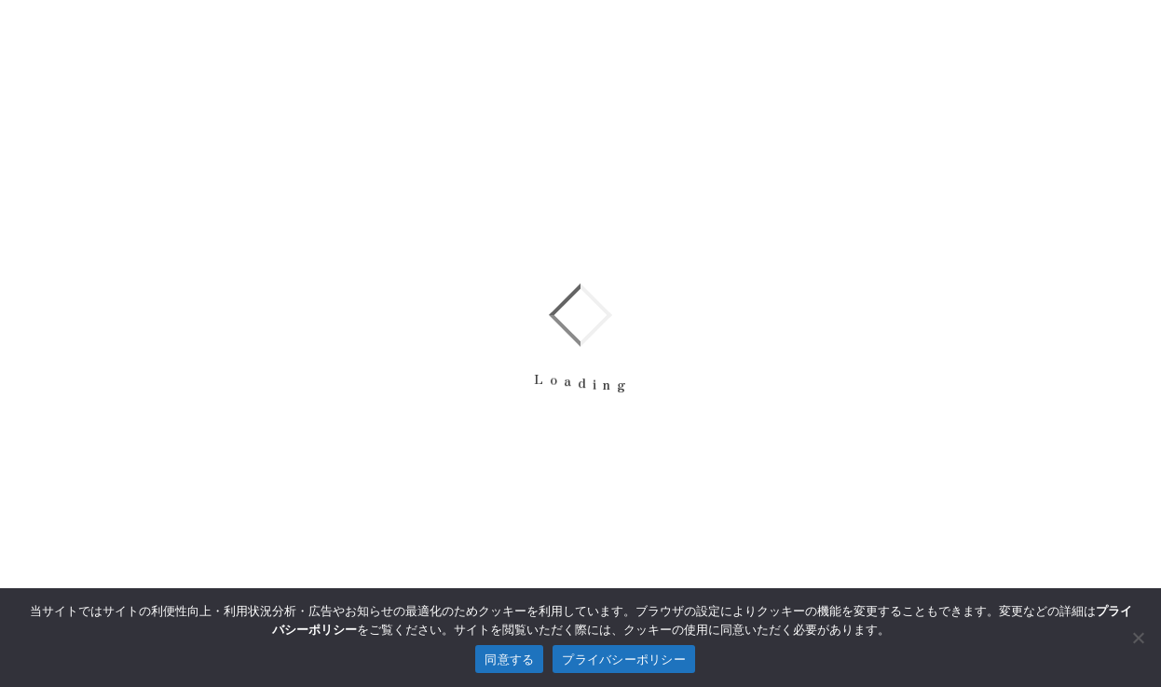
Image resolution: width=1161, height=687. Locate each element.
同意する (509, 659)
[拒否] (1137, 637)
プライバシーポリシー (624, 659)
